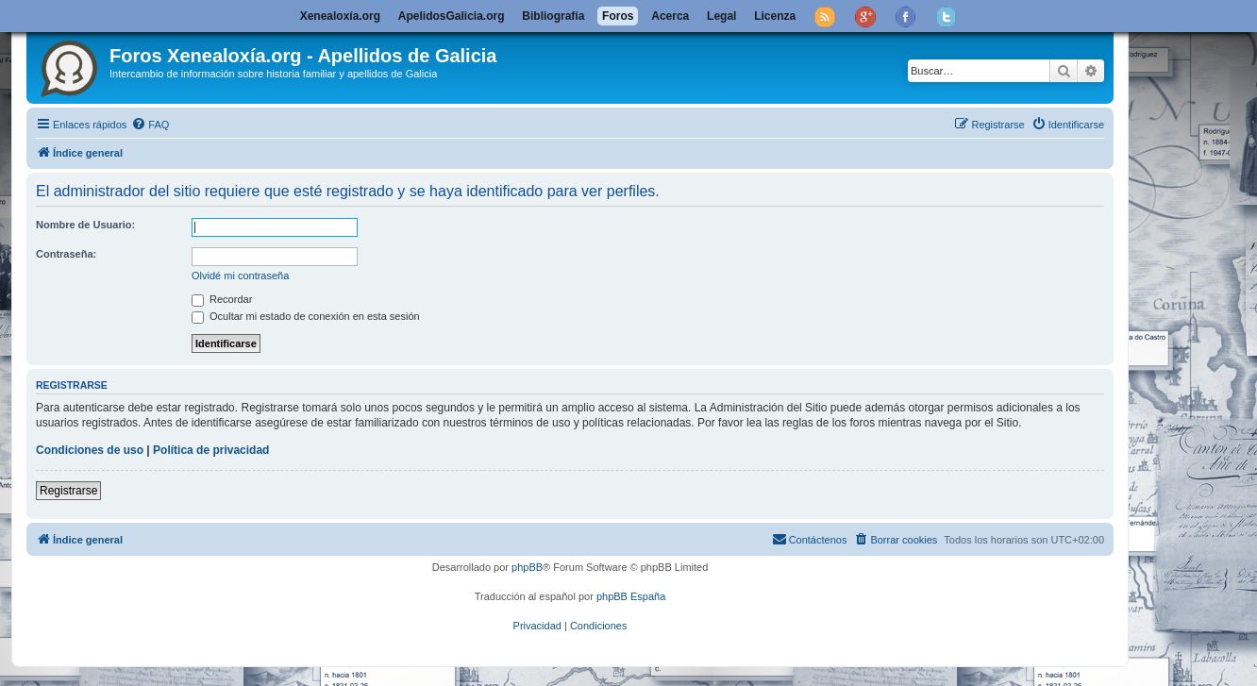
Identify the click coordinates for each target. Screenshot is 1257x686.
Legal (721, 16)
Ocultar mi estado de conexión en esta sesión (306, 316)
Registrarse (68, 490)
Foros (617, 16)
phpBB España (630, 596)
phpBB (527, 567)
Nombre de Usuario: (85, 224)
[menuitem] (150, 124)
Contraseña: (66, 253)
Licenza (775, 16)
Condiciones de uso (89, 450)
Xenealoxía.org (340, 16)
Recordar (222, 299)
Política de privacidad (211, 450)
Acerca (670, 16)
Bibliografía (553, 16)
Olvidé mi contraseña (240, 275)
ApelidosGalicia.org (451, 16)
